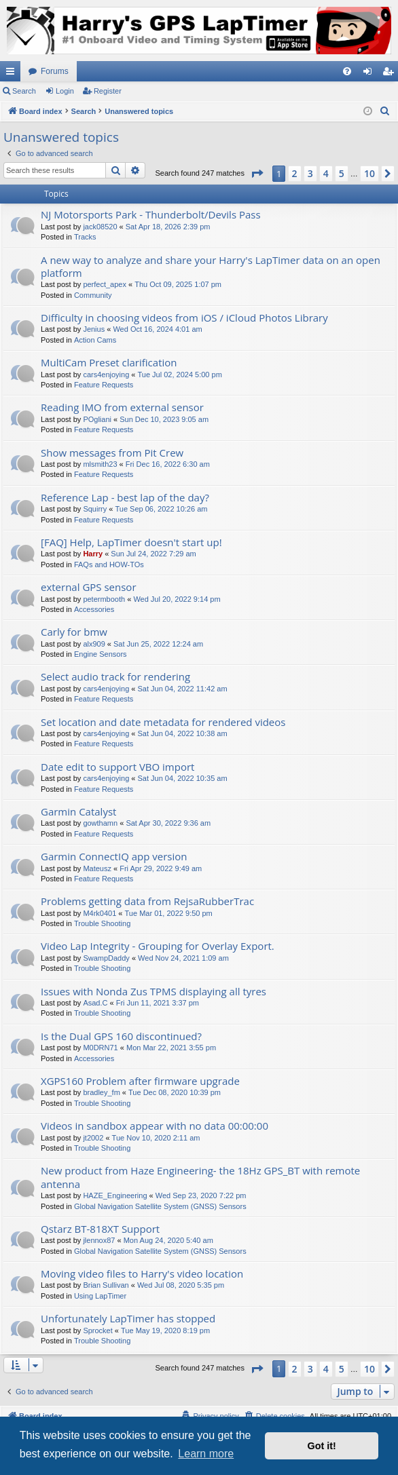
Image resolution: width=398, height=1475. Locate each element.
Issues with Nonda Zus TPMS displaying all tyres (153, 991)
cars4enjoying (106, 374)
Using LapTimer (100, 1296)
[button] (257, 174)
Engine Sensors (100, 654)
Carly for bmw (74, 631)
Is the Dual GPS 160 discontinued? (121, 1036)
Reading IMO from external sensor (122, 407)
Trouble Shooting (102, 923)
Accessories (94, 609)
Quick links (12, 73)
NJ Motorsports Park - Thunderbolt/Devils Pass (151, 214)
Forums (55, 71)
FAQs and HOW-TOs (109, 564)
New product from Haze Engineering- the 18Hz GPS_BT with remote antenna (200, 1177)
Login (65, 91)
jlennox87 (99, 1240)
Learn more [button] (206, 1453)
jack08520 (100, 227)
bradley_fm (101, 1092)
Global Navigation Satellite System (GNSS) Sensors (160, 1206)
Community (93, 295)
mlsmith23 (100, 464)
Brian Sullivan (105, 1285)
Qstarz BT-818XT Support (100, 1228)
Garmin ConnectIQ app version (114, 856)
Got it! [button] (322, 1445)
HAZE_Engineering (115, 1195)
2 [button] (294, 173)
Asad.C (95, 1003)
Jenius (94, 329)
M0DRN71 (100, 1047)
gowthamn (100, 823)
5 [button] (341, 173)
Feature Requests (103, 385)
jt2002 (93, 1138)
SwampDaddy (106, 958)
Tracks (85, 237)
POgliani (97, 419)
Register (108, 91)
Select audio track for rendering (115, 676)
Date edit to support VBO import (117, 766)
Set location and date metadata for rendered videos (163, 722)
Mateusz (97, 868)
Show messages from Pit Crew (112, 452)
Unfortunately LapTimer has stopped (128, 1318)
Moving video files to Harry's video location (142, 1273)
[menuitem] (347, 71)
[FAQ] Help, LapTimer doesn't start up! (131, 542)
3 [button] (310, 173)
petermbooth (104, 599)
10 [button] (369, 173)
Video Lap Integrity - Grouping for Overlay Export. (157, 946)
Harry (93, 554)
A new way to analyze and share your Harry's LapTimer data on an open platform (210, 266)
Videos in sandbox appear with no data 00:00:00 (154, 1125)
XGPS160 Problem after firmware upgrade (140, 1081)
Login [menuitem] (370, 73)
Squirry (95, 509)
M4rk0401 (99, 913)
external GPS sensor (89, 587)
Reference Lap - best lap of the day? (125, 497)
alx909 (94, 644)
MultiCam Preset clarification (109, 362)
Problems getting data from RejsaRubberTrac (147, 901)
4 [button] (326, 173)
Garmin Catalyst (78, 811)
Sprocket (97, 1330)
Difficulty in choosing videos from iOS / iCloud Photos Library (184, 317)
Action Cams (95, 340)
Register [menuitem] (391, 73)
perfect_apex (104, 284)
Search (24, 91)
